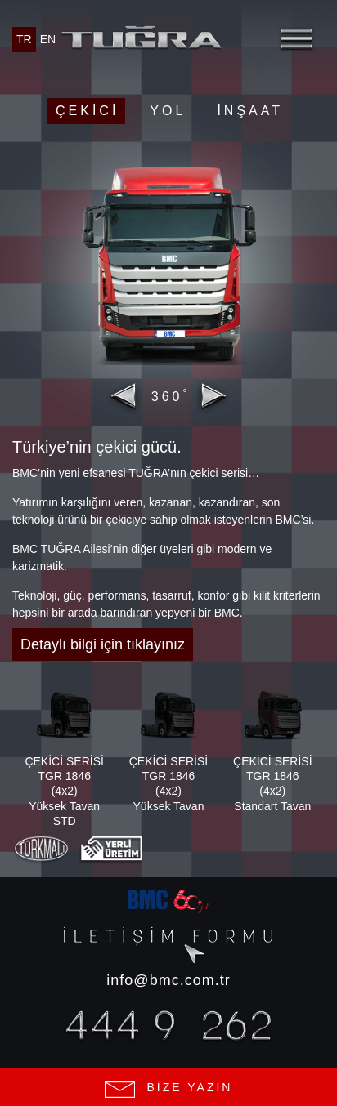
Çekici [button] (87, 111)
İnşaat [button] (250, 111)
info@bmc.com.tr (168, 980)
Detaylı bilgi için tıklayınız (102, 644)
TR (24, 39)
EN (48, 39)
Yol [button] (168, 111)
